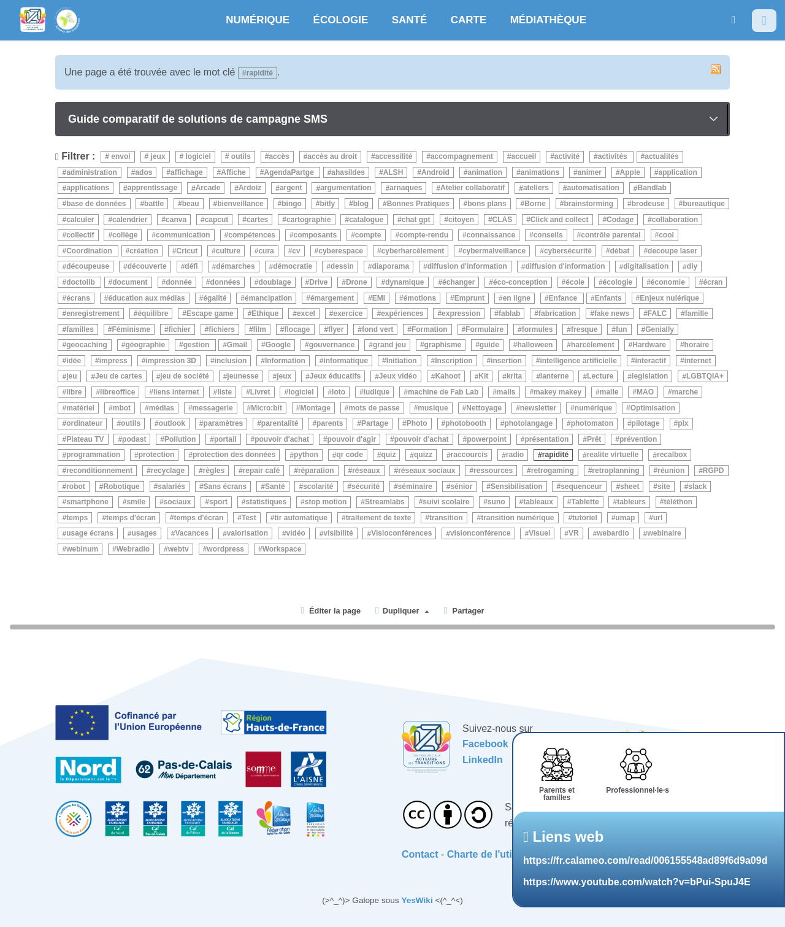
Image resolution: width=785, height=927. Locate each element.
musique (433, 408)
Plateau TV (85, 439)
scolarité (318, 486)
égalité (214, 298)
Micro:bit (266, 408)
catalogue (366, 219)
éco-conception (520, 282)
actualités (661, 156)
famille (696, 313)
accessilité (394, 156)
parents (329, 423)
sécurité (365, 486)
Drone (356, 282)
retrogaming (552, 470)
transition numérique (517, 518)
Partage (374, 423)
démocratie (292, 267)
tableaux (538, 502)
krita (514, 376)
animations (540, 172)
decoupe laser (672, 251)
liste (224, 392)
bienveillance (240, 203)
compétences (251, 235)
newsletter (538, 408)
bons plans (486, 203)
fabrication (557, 313)
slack (697, 486)
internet (697, 360)
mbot (122, 408)
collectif (80, 235)
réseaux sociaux (426, 470)
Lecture (600, 376)
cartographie (308, 219)
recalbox (672, 455)
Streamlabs (385, 502)
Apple (630, 172)
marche (685, 392)
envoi (120, 156)
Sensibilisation (517, 486)
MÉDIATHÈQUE (548, 20)
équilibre (152, 313)
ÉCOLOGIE (341, 20)
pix (683, 423)
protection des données (234, 455)
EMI (378, 298)
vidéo (295, 533)
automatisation (593, 188)
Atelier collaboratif (472, 188)
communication (183, 235)
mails (506, 392)
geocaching (86, 344)
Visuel (539, 533)
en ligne (516, 298)
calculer (80, 219)
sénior (461, 486)
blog (361, 203)
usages (143, 533)
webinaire (664, 533)
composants (315, 235)
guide (489, 344)
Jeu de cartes (118, 376)
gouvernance (332, 344)
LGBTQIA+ (705, 376)
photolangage (528, 423)
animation (484, 172)
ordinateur (84, 423)
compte (368, 235)
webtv (178, 549)
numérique (593, 408)
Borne (535, 203)
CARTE (469, 20)
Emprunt (469, 298)
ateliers (536, 188)
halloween (535, 344)
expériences (402, 313)
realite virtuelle (613, 455)
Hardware (649, 344)
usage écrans (89, 533)
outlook (172, 423)
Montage (315, 408)
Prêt (594, 439)
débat (620, 251)
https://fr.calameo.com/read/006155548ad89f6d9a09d (645, 860)
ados (143, 172)
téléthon (678, 502)
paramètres (223, 423)
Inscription (453, 360)
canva (176, 219)
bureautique (704, 203)
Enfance (564, 298)
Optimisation (652, 408)
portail (225, 439)
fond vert (377, 329)
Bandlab (651, 188)
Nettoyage (484, 408)
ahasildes (348, 172)
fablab (509, 313)
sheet (629, 486)
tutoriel (584, 518)
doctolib (81, 282)
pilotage (646, 423)
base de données (96, 203)
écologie (618, 282)
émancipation (268, 298)
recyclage (168, 470)
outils (239, 156)
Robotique (121, 486)
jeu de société (184, 376)
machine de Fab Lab (443, 392)
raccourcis (469, 455)
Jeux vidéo (398, 376)
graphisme (443, 344)
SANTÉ (409, 20)
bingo (291, 203)
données (225, 282)
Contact (420, 854)
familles (80, 329)
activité (567, 156)
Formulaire (484, 329)
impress (113, 360)
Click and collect (559, 219)
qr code (350, 455)
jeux (156, 156)
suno (496, 502)
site (663, 486)
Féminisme (131, 329)
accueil (524, 156)
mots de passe (373, 408)
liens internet (176, 392)
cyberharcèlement (413, 251)
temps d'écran (131, 518)
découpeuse (87, 267)
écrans (78, 298)
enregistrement (93, 313)
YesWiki (416, 900)
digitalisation (645, 267)
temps (77, 518)
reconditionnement (99, 470)
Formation (430, 329)
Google (278, 344)
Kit (483, 376)
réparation (316, 470)
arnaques (405, 188)
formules (537, 329)
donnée (179, 282)
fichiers (222, 329)
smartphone (87, 502)
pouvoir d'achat (282, 439)
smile (135, 502)
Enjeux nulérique (669, 298)
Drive (318, 282)
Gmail (237, 344)
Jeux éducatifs (335, 376)
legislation (650, 376)
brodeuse (648, 203)
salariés (171, 486)
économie (668, 282)
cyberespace (340, 251)
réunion (670, 470)
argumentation (345, 188)
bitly (327, 203)
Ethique (264, 313)
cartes (257, 219)
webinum (82, 549)
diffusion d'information (467, 267)
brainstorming (588, 203)
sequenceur (581, 486)
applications (87, 188)
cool (666, 235)
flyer (335, 329)
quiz (388, 455)
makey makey (557, 392)
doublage (274, 282)
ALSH (393, 172)
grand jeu (389, 344)
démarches (235, 267)
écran (712, 282)
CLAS (502, 219)
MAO (645, 392)
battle (154, 203)
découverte (147, 267)
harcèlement (593, 344)
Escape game (210, 313)
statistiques (266, 502)
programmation (93, 455)
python (306, 455)
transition (446, 518)
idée (73, 360)
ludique (377, 392)
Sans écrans (225, 486)
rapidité (555, 455)
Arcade (208, 188)
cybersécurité (568, 251)
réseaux (366, 470)
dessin (342, 267)
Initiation (401, 360)
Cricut (187, 251)
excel (306, 313)
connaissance (491, 235)
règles (213, 470)
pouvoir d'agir (352, 439)
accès (279, 156)
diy (692, 267)
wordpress (225, 549)
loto (338, 392)
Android (435, 172)
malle (609, 392)
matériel (80, 408)
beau (190, 203)
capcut (217, 219)
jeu (71, 376)
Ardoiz (250, 188)
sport (218, 502)
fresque (584, 329)
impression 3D (170, 360)
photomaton (592, 423)
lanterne (554, 376)
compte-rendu (423, 235)
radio (515, 455)
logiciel (197, 156)
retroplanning (615, 470)
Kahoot (447, 376)
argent (291, 188)
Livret (260, 392)
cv (296, 251)
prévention (638, 439)
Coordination (90, 251)
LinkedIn (482, 760)
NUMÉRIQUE (257, 20)
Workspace (282, 549)
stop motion (326, 502)
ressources (493, 470)
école (574, 282)
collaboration (675, 219)
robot (75, 486)
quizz (423, 455)
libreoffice (117, 392)
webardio (613, 533)
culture (228, 251)
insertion (506, 360)
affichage (186, 172)
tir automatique (300, 518)
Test (249, 518)
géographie (145, 344)
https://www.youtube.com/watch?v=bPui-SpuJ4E (637, 882)
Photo (417, 423)
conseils (548, 235)
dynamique (404, 282)
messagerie (213, 408)
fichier (180, 329)
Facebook (485, 744)
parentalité (280, 423)
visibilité (338, 533)
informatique (345, 360)
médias (161, 408)
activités (613, 156)
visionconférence (480, 533)
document (129, 282)
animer (590, 172)
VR (574, 533)
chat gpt (416, 219)
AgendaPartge (290, 172)
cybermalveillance (494, 251)
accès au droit (332, 156)
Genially (659, 329)
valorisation (247, 533)
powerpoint (487, 439)
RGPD (713, 470)
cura (266, 251)
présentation (546, 439)
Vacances (192, 533)
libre (74, 392)
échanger (458, 282)
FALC (657, 313)
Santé (275, 486)
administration (91, 172)
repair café (261, 470)
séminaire (415, 486)
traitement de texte (379, 518)
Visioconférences (401, 533)
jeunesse (242, 376)
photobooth (465, 423)
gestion (197, 344)
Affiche (233, 172)
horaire (697, 344)
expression (461, 313)
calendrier (129, 219)
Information (285, 360)
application (678, 172)
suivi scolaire (446, 502)
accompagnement (462, 156)
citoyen (461, 219)
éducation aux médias (146, 298)
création (143, 251)
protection (157, 455)
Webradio (133, 549)
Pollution (180, 439)
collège (124, 235)
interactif (650, 360)
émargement (332, 298)
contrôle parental (610, 235)
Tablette (585, 502)
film (259, 329)
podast (134, 439)
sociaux (177, 502)
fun (621, 329)
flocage (297, 329)
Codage (620, 219)
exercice (348, 313)
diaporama (390, 267)
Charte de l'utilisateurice (504, 854)
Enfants (608, 298)
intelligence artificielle (578, 360)
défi (191, 267)
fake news (611, 313)
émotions (420, 298)
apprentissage (152, 188)
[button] (733, 20)
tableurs (631, 502)
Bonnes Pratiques (418, 203)
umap (625, 518)
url (657, 518)
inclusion (231, 360)
